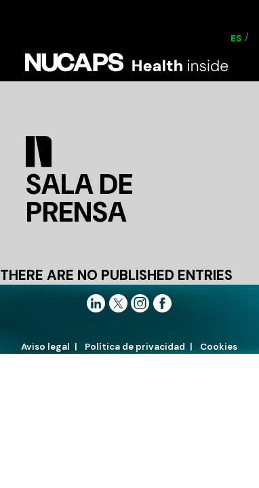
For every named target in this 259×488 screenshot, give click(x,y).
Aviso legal (45, 346)
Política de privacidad (135, 346)
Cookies (218, 346)
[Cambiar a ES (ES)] (236, 38)
